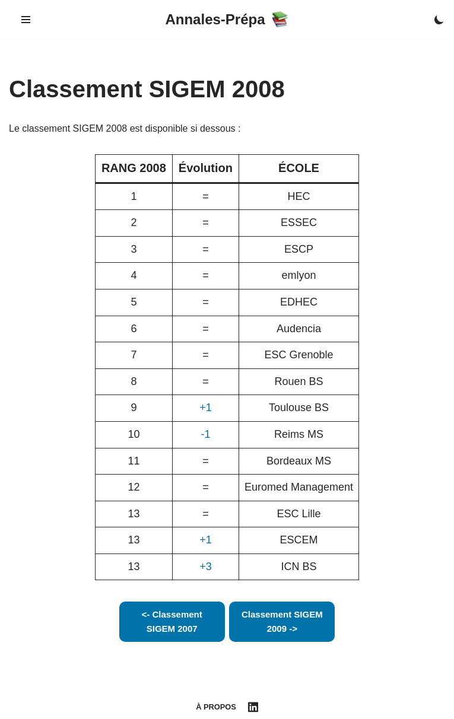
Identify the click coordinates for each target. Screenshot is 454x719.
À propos (216, 706)
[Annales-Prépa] (226, 19)
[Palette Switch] (439, 20)
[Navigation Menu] (25, 19)
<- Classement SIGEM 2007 (172, 621)
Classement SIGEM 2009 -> (282, 621)
